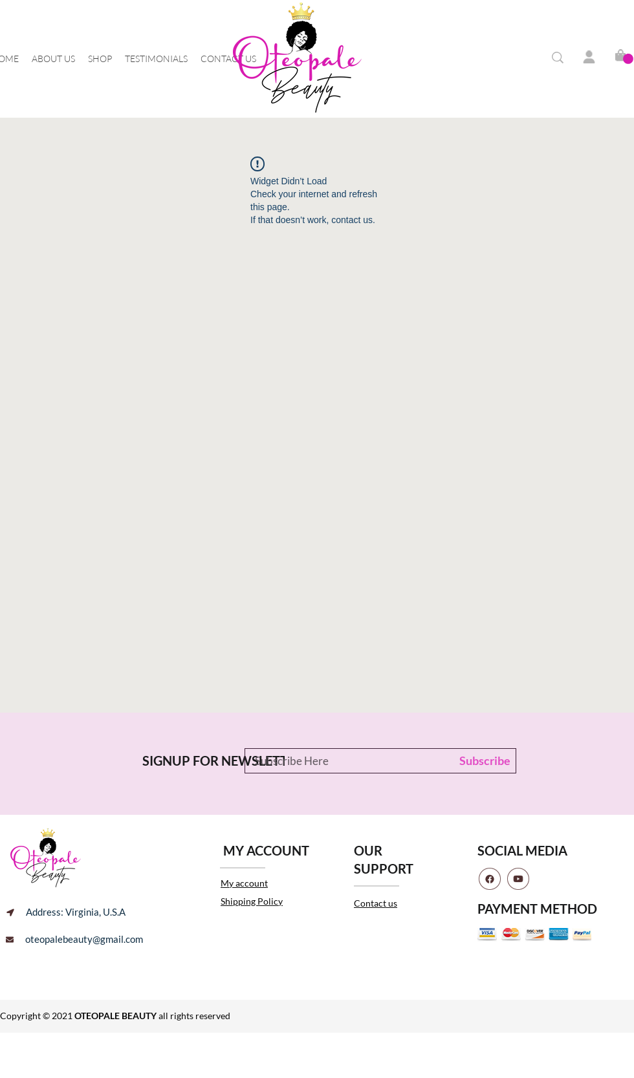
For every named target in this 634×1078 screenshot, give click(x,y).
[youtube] (518, 879)
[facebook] (490, 879)
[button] (628, 59)
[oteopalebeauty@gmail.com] (74, 940)
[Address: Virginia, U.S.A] (66, 912)
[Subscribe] (482, 761)
